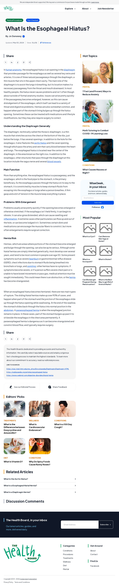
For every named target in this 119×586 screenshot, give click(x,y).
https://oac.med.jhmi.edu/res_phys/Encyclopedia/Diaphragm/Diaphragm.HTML (38, 369)
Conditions (60, 420)
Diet (6, 458)
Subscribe (97, 203)
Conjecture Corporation (28, 579)
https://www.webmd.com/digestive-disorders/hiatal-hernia (30, 375)
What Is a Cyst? (89, 236)
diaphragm (69, 69)
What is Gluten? (105, 259)
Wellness (34, 420)
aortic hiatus (40, 143)
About (93, 550)
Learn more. (95, 2)
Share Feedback (57, 387)
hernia (72, 277)
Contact (94, 554)
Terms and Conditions (22, 582)
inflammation (10, 219)
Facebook (94, 566)
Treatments (10, 420)
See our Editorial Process (22, 387)
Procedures (68, 554)
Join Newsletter (106, 8)
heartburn (34, 258)
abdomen (8, 310)
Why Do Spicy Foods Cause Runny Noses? (39, 463)
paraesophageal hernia (27, 310)
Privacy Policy (8, 582)
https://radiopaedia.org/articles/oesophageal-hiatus (27, 372)
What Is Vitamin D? (13, 461)
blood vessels (54, 161)
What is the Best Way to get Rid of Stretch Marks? (106, 282)
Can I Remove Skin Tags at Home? (104, 238)
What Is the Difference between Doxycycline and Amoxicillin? (14, 428)
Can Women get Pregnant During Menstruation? (89, 282)
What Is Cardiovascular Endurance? (37, 427)
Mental (86, 87)
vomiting (31, 266)
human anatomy (13, 69)
